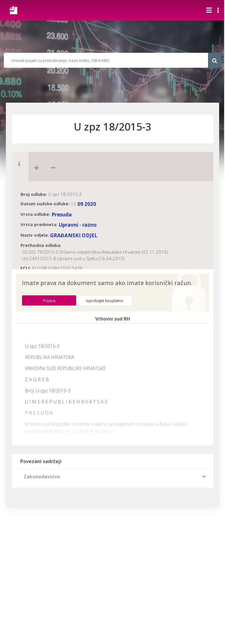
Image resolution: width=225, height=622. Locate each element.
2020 (90, 204)
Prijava (49, 300)
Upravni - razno (78, 224)
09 (80, 204)
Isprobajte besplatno (104, 300)
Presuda (62, 214)
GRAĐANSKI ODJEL (73, 235)
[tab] (112, 476)
